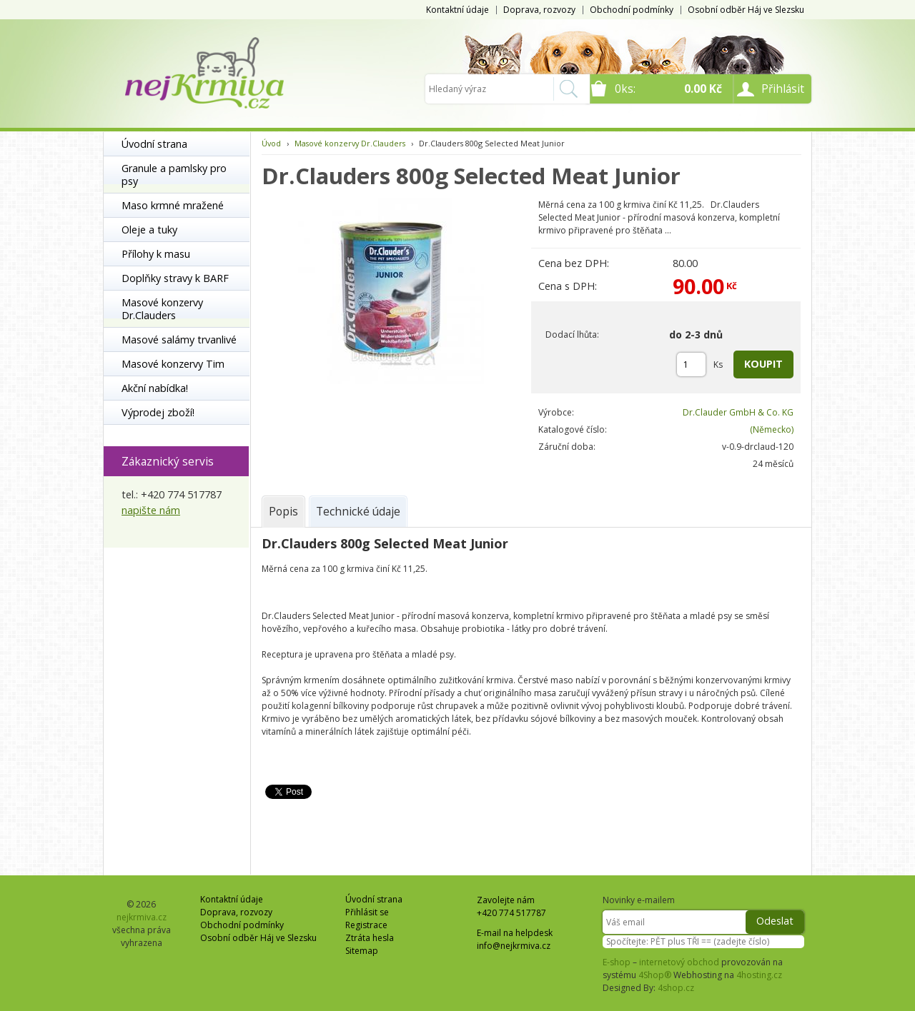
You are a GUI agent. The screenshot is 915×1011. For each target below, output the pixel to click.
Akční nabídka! (155, 388)
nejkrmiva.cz (142, 917)
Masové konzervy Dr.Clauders (162, 309)
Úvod (271, 143)
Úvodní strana (154, 144)
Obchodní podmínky (631, 10)
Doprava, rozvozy (539, 10)
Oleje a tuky (149, 229)
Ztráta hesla (369, 938)
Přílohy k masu (156, 254)
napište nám (151, 510)
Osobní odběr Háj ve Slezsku (746, 10)
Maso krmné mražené (173, 205)
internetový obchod (679, 962)
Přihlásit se (367, 912)
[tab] (283, 511)
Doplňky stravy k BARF (175, 278)
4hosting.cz (759, 975)
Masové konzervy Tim (173, 364)
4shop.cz (676, 988)
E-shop (616, 962)
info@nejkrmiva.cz (513, 946)
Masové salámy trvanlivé (179, 339)
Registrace (366, 925)
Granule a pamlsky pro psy (174, 174)
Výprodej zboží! (158, 412)
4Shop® (654, 975)
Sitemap (361, 951)
